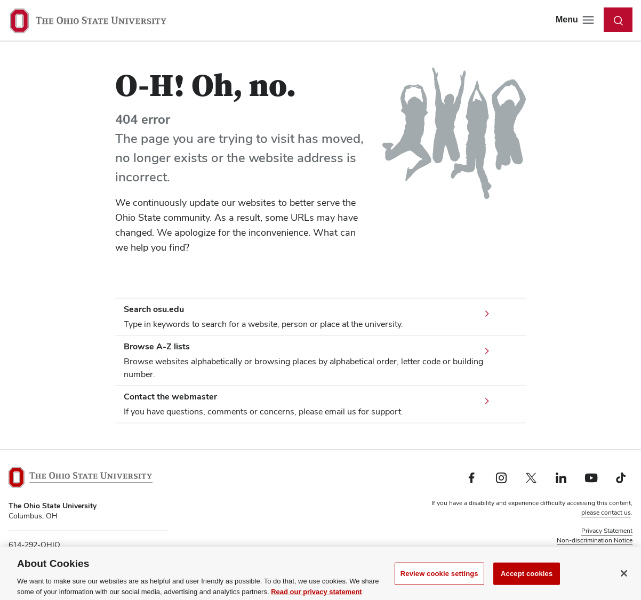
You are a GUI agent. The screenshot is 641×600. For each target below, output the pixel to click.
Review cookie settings (599, 550)
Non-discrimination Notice (594, 540)
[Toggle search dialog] (618, 19)
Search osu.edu (154, 309)
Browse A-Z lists (157, 346)
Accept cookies (526, 579)
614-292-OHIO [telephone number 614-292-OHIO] (34, 544)
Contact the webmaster (170, 396)
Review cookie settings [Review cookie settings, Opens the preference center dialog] (439, 579)
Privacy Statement (606, 530)
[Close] (624, 578)
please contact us (606, 512)
